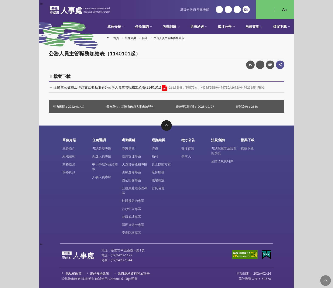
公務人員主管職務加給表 (169, 38)
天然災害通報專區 (134, 164)
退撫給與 (197, 26)
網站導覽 (228, 9)
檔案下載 (280, 26)
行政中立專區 (131, 209)
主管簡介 (68, 148)
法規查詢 (252, 26)
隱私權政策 (74, 273)
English (246, 9)
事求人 (186, 156)
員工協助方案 (161, 164)
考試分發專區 (101, 148)
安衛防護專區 (131, 232)
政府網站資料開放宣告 (134, 273)
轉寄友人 (270, 65)
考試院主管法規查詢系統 (224, 150)
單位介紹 (114, 26)
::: (41, 3)
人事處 (80, 10)
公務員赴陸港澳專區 (134, 190)
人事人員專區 (101, 177)
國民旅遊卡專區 (133, 225)
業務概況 (68, 164)
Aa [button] (284, 9)
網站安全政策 (99, 273)
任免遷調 (142, 26)
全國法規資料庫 (222, 161)
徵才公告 (224, 26)
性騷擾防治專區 (133, 201)
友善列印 (260, 65)
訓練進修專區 (131, 172)
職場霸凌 (158, 180)
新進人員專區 (101, 156)
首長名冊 (158, 188)
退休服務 (158, 172)
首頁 (116, 38)
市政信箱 (237, 9)
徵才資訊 (187, 148)
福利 (155, 156)
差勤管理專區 (131, 156)
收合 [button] (166, 125)
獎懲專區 (128, 148)
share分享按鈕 (280, 65)
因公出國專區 (131, 180)
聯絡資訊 (68, 172)
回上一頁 (250, 65)
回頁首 (325, 280)
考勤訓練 (169, 26)
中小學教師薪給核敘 (105, 166)
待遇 (145, 38)
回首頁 (219, 9)
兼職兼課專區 (131, 217)
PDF (164, 88)
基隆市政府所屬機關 (194, 9)
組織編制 (68, 156)
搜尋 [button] (265, 9)
